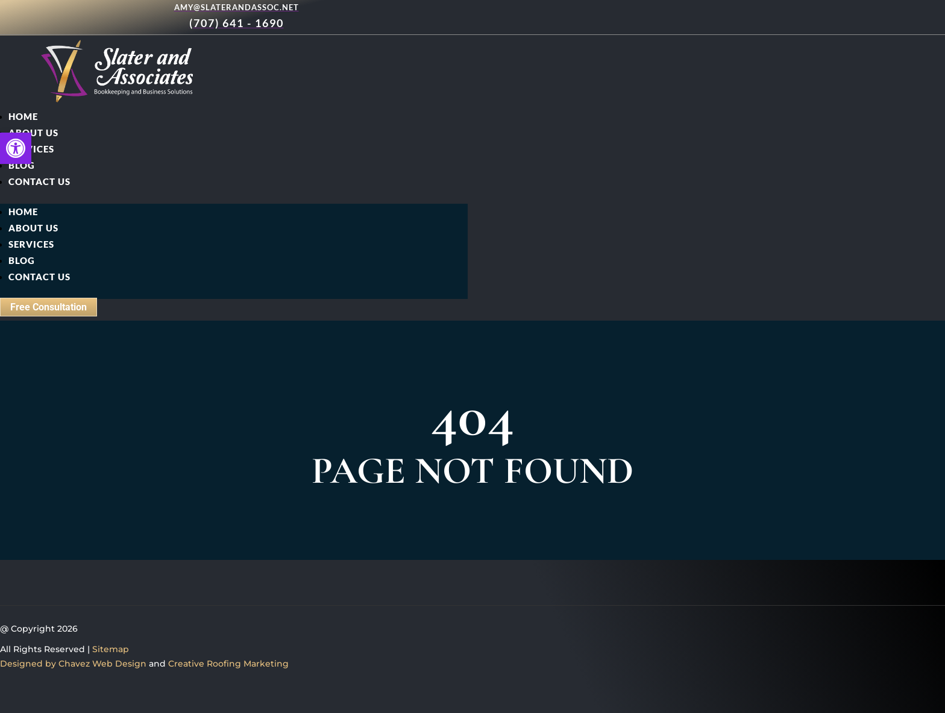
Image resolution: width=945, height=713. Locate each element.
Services (31, 148)
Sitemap (110, 649)
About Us (33, 132)
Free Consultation (48, 307)
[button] (15, 148)
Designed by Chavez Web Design (73, 663)
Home (23, 116)
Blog (21, 165)
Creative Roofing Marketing (228, 663)
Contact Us (39, 181)
